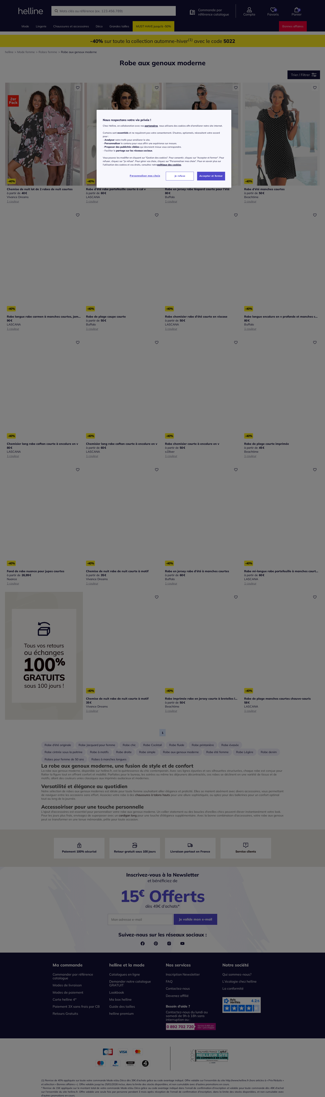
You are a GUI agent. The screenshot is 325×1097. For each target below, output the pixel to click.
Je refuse (180, 175)
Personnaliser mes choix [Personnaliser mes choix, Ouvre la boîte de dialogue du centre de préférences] (145, 175)
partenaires (151, 125)
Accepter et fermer (211, 175)
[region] (164, 149)
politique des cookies (169, 164)
